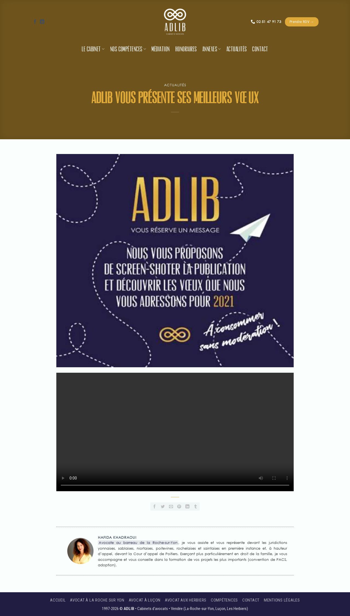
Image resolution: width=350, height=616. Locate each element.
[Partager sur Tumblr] (195, 506)
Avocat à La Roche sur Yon (97, 600)
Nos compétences (128, 49)
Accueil (58, 600)
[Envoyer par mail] (171, 506)
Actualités (236, 49)
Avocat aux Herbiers (185, 600)
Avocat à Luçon (145, 600)
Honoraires (186, 49)
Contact (260, 49)
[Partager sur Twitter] (163, 506)
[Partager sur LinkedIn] (187, 506)
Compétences (224, 600)
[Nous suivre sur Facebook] (35, 21)
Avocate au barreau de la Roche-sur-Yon (138, 542)
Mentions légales (282, 600)
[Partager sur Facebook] (154, 506)
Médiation (160, 49)
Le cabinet (93, 49)
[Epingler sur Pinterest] (179, 506)
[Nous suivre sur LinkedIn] (42, 21)
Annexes (211, 49)
